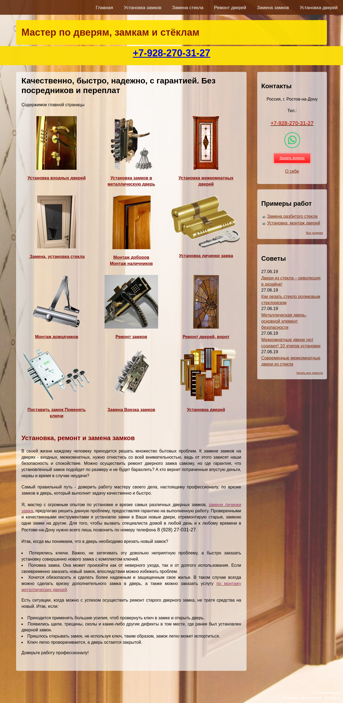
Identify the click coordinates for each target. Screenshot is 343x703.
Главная (104, 7)
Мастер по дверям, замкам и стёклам (110, 32)
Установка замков (142, 7)
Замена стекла (187, 7)
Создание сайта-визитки (302, 698)
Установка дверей (319, 7)
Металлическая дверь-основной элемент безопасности (284, 321)
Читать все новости (309, 372)
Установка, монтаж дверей (293, 223)
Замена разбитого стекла (292, 216)
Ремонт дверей (230, 7)
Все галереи (314, 232)
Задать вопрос (292, 158)
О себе (292, 171)
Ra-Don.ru (332, 698)
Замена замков (273, 7)
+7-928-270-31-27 (171, 52)
